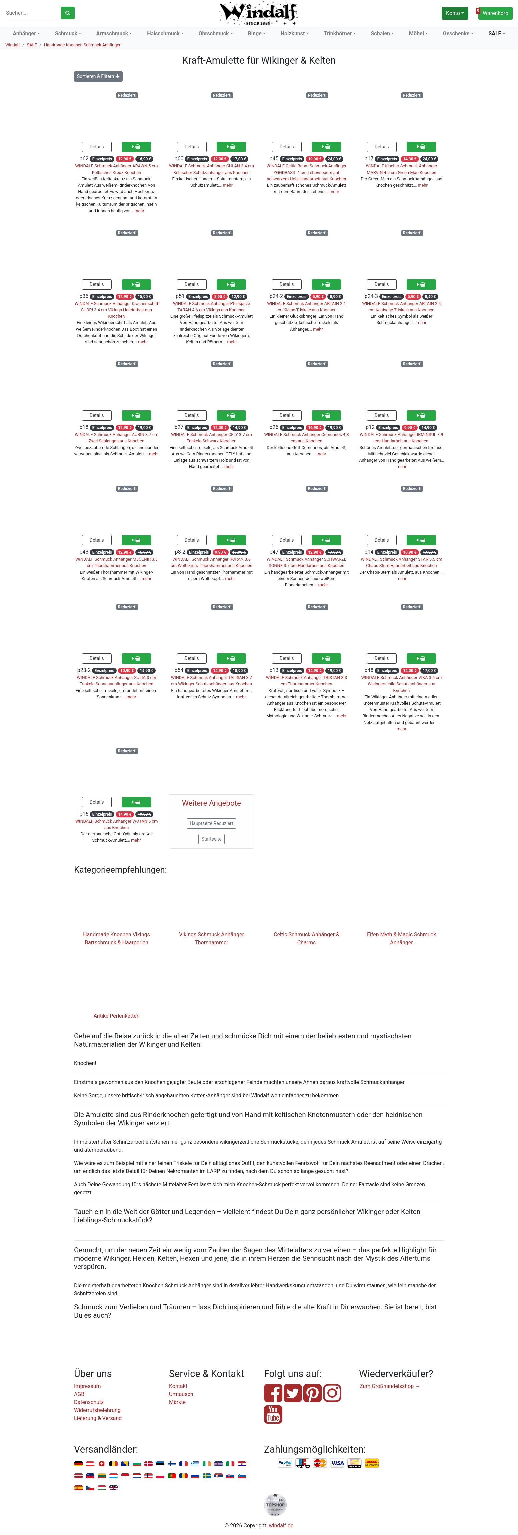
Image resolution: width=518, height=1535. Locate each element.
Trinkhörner (338, 33)
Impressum (87, 1386)
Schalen (380, 33)
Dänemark (148, 1464)
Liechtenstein (90, 1476)
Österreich (90, 1464)
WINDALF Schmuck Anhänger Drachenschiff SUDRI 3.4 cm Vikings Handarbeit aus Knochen (116, 310)
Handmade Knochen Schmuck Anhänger (82, 44)
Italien (230, 1464)
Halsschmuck (163, 33)
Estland (160, 1464)
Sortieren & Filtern (98, 76)
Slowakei (230, 1476)
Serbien (218, 1476)
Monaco (125, 1476)
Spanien (78, 1488)
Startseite (211, 839)
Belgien (113, 1464)
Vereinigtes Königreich (113, 1488)
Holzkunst (293, 33)
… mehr (137, 210)
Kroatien (242, 1464)
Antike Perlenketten (116, 1016)
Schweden (207, 1476)
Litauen (102, 1476)
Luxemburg (113, 1476)
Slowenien (242, 1476)
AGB (79, 1394)
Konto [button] (453, 13)
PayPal (285, 1463)
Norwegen (148, 1476)
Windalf (12, 44)
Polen (160, 1476)
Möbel (416, 33)
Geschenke (456, 33)
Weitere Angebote (211, 803)
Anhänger (24, 33)
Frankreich (183, 1464)
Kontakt (178, 1386)
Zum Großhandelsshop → (390, 1386)
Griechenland (195, 1464)
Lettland (78, 1476)
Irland (207, 1464)
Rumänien (183, 1476)
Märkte (177, 1402)
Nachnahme (372, 1463)
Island (218, 1464)
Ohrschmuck (214, 33)
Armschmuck (112, 33)
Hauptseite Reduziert (211, 823)
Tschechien (90, 1488)
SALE (494, 33)
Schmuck (66, 33)
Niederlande (137, 1476)
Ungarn (102, 1488)
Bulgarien (137, 1464)
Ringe (255, 33)
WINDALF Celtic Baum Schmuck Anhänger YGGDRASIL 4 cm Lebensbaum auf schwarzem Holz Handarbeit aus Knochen (306, 172)
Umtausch (181, 1394)
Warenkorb (493, 12)
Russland (195, 1476)
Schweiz (102, 1464)
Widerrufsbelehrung (97, 1410)
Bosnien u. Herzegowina (125, 1464)
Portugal (172, 1476)
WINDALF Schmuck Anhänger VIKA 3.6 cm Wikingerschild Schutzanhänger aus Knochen (401, 684)
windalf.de (281, 1525)
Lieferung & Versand (98, 1418)
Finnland (172, 1464)
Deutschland (78, 1464)
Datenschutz (89, 1402)
